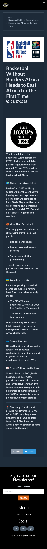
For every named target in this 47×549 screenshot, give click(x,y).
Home (9, 17)
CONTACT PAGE (23, 514)
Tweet (29, 451)
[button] (43, 3)
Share (16, 451)
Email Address (23, 486)
